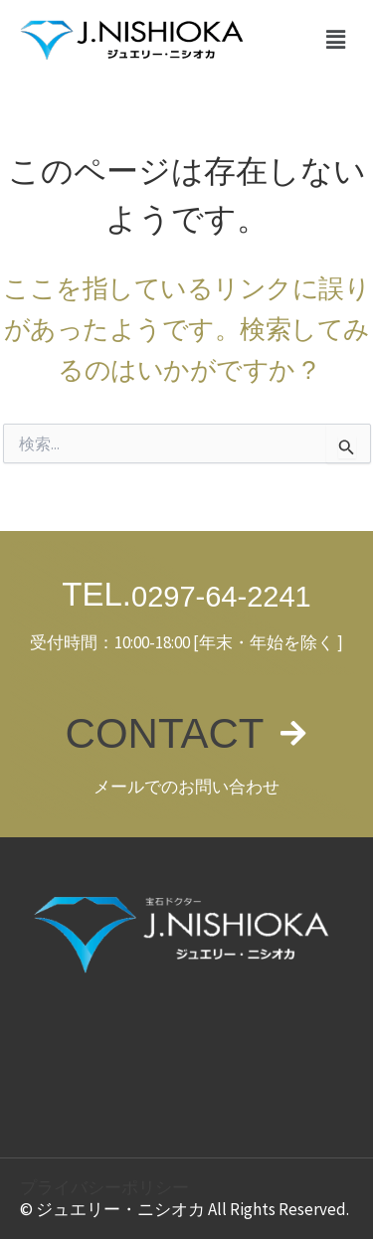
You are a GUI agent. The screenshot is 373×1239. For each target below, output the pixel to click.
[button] (336, 40)
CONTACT (165, 733)
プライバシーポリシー (104, 1187)
